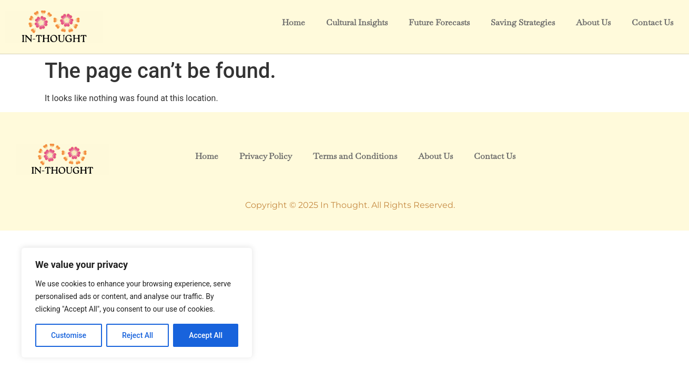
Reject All (137, 335)
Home (293, 22)
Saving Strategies (523, 22)
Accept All (205, 335)
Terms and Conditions (354, 156)
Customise (68, 335)
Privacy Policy (265, 156)
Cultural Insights (357, 22)
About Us (593, 22)
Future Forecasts (439, 22)
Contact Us (652, 22)
